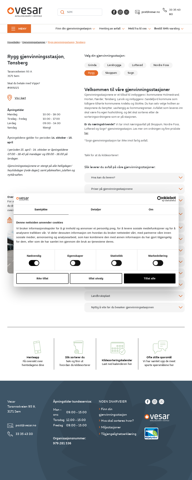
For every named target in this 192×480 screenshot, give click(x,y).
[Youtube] (126, 12)
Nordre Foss (161, 65)
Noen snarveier (113, 401)
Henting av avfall (109, 28)
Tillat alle (150, 278)
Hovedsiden (13, 42)
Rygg (91, 73)
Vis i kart (20, 98)
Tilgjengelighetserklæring (118, 434)
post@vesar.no (151, 12)
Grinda (92, 65)
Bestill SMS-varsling (167, 28)
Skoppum (111, 73)
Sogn (131, 73)
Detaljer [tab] (96, 209)
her (86, 133)
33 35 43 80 (174, 12)
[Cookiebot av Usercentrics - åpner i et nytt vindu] (160, 199)
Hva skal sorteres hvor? (117, 421)
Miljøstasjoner (111, 427)
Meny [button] (22, 29)
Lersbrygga (114, 65)
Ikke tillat (42, 278)
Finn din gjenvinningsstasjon (74, 28)
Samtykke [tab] (40, 209)
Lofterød (137, 65)
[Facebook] (114, 12)
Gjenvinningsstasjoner (33, 42)
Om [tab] (151, 209)
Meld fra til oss (137, 28)
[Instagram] (120, 12)
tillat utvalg (96, 278)
